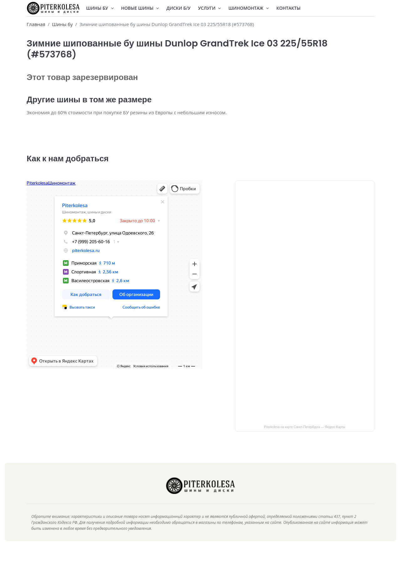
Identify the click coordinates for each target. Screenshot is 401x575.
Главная (36, 24)
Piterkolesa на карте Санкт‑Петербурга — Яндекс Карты (304, 436)
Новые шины (140, 8)
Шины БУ (100, 8)
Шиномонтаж (248, 8)
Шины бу (62, 24)
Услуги (209, 8)
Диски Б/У (178, 8)
